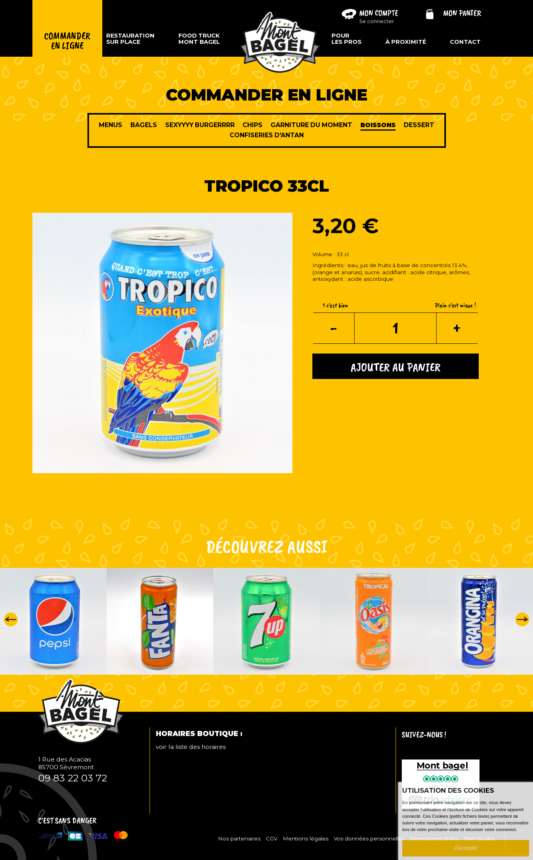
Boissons (378, 125)
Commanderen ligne (67, 41)
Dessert (419, 125)
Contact (465, 42)
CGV (271, 838)
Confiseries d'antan (267, 135)
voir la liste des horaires (191, 746)
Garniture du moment (311, 125)
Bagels (143, 125)
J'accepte (466, 848)
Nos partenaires (239, 838)
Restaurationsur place (130, 38)
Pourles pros (347, 38)
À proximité (405, 42)
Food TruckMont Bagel (199, 38)
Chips (252, 125)
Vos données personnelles (369, 838)
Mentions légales (305, 838)
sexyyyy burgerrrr (200, 125)
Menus (110, 125)
